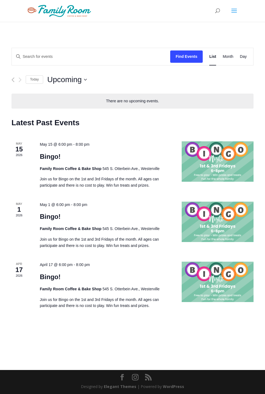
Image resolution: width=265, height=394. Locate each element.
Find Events (186, 56)
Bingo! (50, 156)
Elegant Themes (120, 386)
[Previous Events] (12, 79)
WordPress (173, 386)
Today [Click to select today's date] (34, 79)
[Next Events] (20, 79)
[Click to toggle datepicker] (67, 79)
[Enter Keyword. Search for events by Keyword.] (91, 56)
